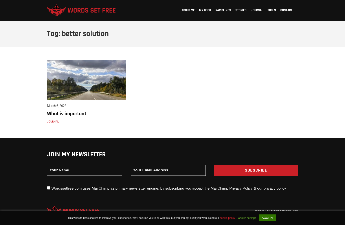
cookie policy (228, 218)
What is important (66, 113)
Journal (257, 10)
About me (188, 10)
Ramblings (223, 10)
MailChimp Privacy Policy (232, 188)
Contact (286, 10)
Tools (272, 10)
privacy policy (274, 188)
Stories (240, 10)
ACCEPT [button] (267, 218)
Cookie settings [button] (247, 218)
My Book (205, 10)
